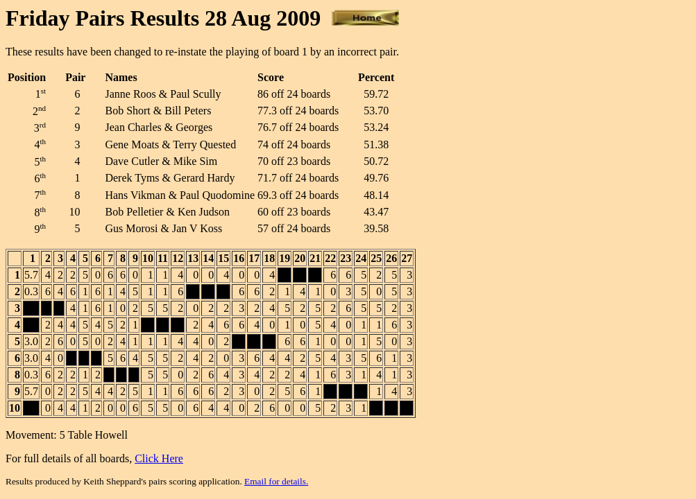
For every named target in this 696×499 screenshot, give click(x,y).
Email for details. (276, 481)
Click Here (159, 458)
